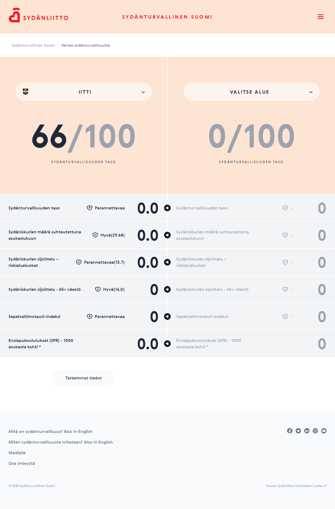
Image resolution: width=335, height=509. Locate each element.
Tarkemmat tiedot (83, 378)
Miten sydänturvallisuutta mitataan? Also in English (61, 442)
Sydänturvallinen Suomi (167, 17)
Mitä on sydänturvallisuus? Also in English (51, 431)
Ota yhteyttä (22, 463)
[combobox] (84, 91)
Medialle (17, 453)
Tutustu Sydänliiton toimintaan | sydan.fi (296, 485)
